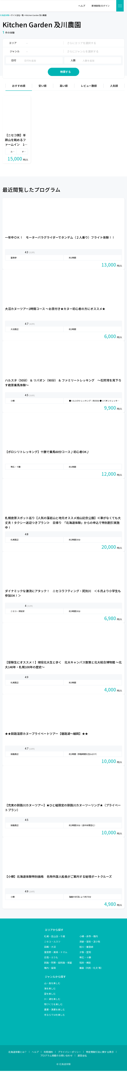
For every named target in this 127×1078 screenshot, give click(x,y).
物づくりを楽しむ (53, 1011)
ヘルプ (35, 1059)
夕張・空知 (85, 959)
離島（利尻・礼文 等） (91, 975)
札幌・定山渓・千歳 (54, 943)
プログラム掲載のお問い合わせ (56, 1062)
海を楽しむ (50, 995)
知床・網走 (85, 969)
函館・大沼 (50, 954)
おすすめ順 (18, 93)
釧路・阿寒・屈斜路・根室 (58, 969)
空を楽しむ (50, 1000)
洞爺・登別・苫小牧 (89, 948)
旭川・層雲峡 (86, 954)
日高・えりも (51, 964)
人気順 (114, 93)
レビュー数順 (89, 93)
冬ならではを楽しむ (54, 1021)
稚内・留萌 (50, 975)
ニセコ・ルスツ (52, 948)
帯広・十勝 (85, 964)
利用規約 (48, 1059)
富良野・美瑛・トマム (55, 959)
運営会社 (82, 1062)
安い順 (42, 93)
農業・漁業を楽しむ (54, 1016)
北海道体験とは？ (17, 1059)
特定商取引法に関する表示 (100, 1059)
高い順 (64, 93)
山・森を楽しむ (52, 990)
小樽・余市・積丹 (88, 943)
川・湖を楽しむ (52, 1006)
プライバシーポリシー (69, 1059)
